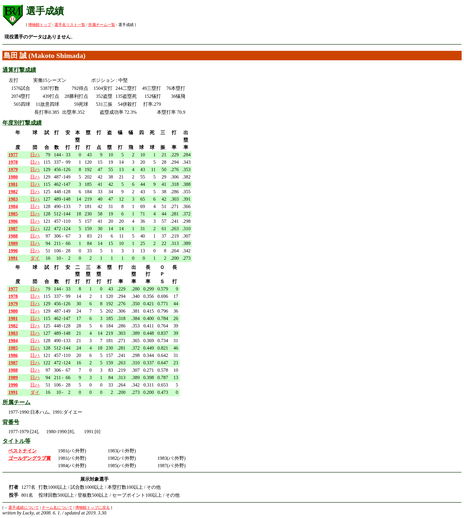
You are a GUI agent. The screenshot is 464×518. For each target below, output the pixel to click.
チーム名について (57, 508)
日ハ (35, 154)
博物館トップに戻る (92, 508)
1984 (13, 206)
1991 (13, 258)
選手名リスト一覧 (69, 25)
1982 (13, 191)
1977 (13, 154)
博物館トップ (39, 25)
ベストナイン (22, 450)
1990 (13, 250)
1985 (13, 213)
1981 (13, 184)
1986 (13, 221)
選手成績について (23, 508)
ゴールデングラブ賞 (29, 458)
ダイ (35, 258)
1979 (13, 169)
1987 (13, 228)
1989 (13, 243)
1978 (13, 162)
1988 (13, 235)
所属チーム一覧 (101, 25)
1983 (13, 199)
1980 (13, 176)
